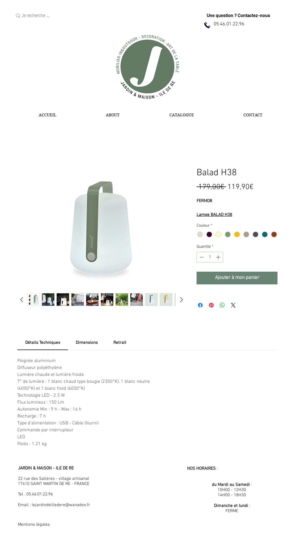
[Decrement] (201, 257)
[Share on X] (233, 305)
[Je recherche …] (55, 15)
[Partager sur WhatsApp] (222, 305)
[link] (42, 342)
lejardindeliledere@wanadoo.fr (61, 505)
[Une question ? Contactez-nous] (238, 15)
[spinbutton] (210, 257)
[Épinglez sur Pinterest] (211, 305)
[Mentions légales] (38, 525)
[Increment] (218, 257)
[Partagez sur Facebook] (200, 305)
